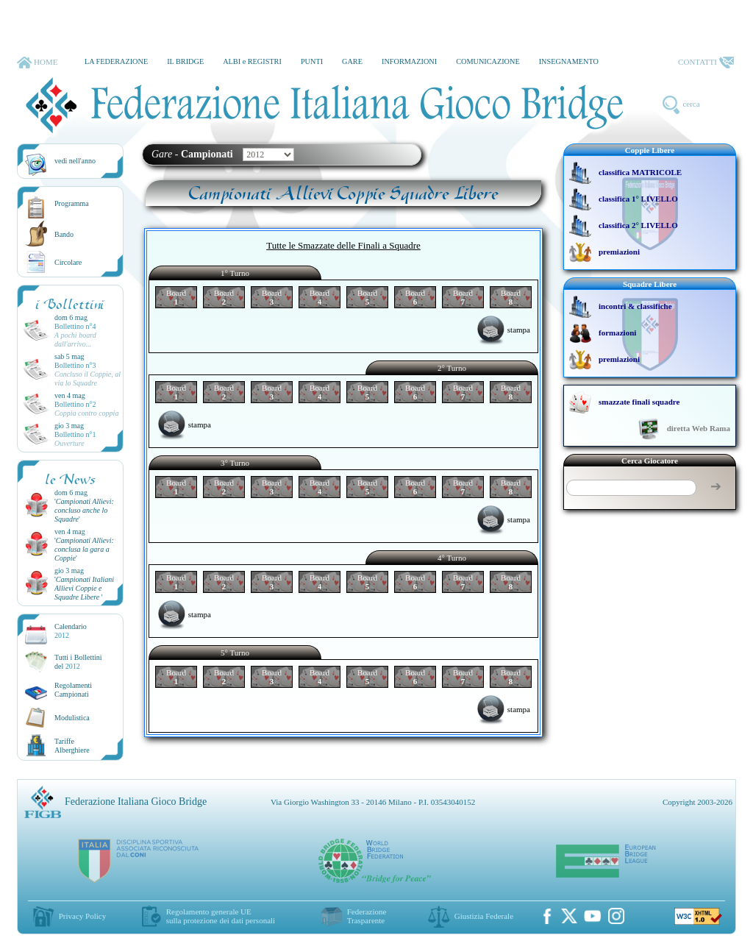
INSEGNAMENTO (569, 61)
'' (84, 510)
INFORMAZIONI (409, 61)
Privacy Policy (82, 916)
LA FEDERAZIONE (116, 61)
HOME (37, 62)
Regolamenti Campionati (73, 689)
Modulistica (72, 718)
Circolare (68, 262)
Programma (71, 203)
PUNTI (312, 61)
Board (176, 297)
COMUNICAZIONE (488, 61)
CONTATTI (706, 62)
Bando (64, 234)
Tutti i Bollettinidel (78, 661)
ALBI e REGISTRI (252, 61)
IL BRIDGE (185, 61)
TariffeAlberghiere (72, 745)
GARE (352, 61)
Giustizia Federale (483, 916)
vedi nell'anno (75, 161)
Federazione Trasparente (367, 916)
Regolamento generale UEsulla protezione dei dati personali (220, 916)
